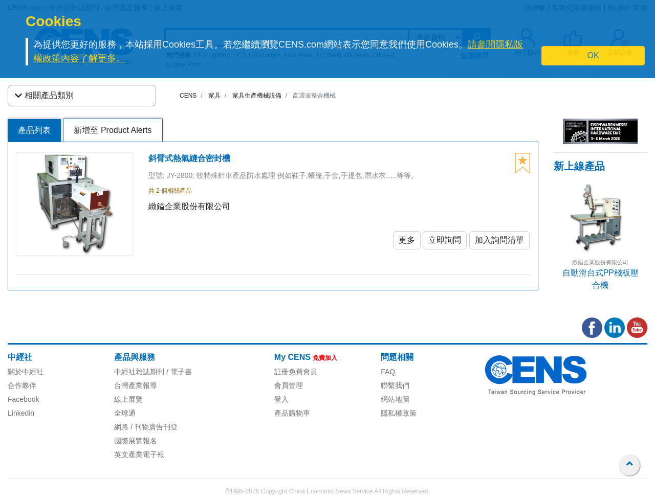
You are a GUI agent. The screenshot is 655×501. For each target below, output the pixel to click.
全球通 (125, 413)
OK (593, 55)
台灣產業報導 (135, 385)
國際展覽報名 (135, 441)
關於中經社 (25, 372)
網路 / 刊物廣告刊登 (146, 427)
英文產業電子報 (139, 454)
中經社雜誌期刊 (139, 372)
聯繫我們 (395, 385)
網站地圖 (395, 399)
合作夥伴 (22, 385)
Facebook (23, 399)
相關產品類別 (44, 95)
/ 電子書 (178, 372)
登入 (281, 399)
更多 (407, 240)
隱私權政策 (399, 413)
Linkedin (21, 413)
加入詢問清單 (499, 240)
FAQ (388, 372)
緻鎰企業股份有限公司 (600, 262)
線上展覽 (128, 399)
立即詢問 (444, 240)
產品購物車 (292, 413)
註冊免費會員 (295, 372)
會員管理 (288, 385)
